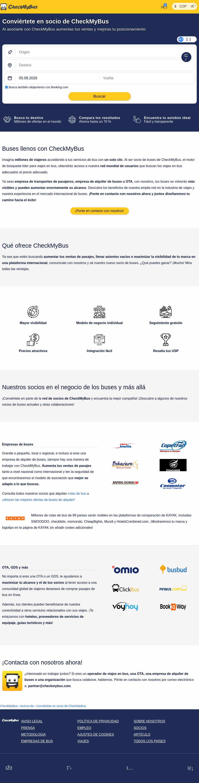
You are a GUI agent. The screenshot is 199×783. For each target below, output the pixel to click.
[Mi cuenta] (163, 6)
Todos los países (150, 741)
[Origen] (104, 52)
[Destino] (104, 65)
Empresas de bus (37, 741)
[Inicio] (19, 7)
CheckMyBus (9, 706)
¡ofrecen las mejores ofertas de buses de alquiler (38, 500)
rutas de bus (77, 493)
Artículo (142, 734)
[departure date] (57, 78)
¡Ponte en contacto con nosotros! (99, 211)
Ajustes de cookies (95, 734)
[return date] (147, 78)
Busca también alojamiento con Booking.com (38, 87)
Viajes (83, 741)
